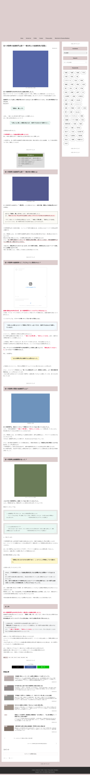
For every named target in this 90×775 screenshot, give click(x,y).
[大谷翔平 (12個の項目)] (67, 96)
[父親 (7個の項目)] (70, 112)
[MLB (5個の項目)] (66, 143)
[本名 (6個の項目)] (82, 120)
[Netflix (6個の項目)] (67, 116)
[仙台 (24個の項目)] (75, 80)
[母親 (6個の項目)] (81, 116)
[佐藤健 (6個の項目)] (67, 120)
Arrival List (37, 771)
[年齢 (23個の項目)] (81, 80)
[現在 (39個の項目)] (71, 76)
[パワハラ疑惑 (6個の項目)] (74, 120)
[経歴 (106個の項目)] (71, 72)
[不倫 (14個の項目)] (81, 88)
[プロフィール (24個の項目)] (68, 80)
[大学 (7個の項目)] (78, 108)
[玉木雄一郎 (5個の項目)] (80, 131)
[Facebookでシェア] (30, 667)
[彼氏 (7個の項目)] (66, 108)
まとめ (20, 166)
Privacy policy (51, 771)
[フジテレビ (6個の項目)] (74, 116)
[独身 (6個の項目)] (80, 124)
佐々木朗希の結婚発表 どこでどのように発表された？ (31, 160)
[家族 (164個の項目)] (66, 72)
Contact (45, 771)
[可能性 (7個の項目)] (72, 108)
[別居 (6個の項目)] (74, 124)
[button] (86, 62)
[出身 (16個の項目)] (83, 84)
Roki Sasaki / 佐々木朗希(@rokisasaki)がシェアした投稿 (30, 306)
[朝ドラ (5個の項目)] (67, 131)
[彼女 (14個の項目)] (66, 92)
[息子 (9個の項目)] (66, 100)
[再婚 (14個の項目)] (71, 92)
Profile (42, 771)
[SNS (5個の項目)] (72, 131)
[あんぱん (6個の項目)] (77, 112)
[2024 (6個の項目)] (66, 127)
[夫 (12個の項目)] (83, 92)
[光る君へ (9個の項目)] (78, 100)
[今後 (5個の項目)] (66, 135)
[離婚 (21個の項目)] (66, 84)
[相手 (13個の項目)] (77, 92)
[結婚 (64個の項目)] (77, 72)
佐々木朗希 (11, 657)
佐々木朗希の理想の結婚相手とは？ (27, 162)
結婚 (19, 657)
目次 (28, 155)
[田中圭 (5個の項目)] (78, 127)
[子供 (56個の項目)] (83, 72)
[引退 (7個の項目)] (84, 108)
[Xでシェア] (19, 667)
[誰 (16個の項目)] (66, 88)
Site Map (56, 771)
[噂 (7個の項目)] (66, 112)
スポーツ (6, 657)
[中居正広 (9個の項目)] (80, 96)
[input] (75, 62)
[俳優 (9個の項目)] (71, 100)
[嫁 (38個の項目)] (77, 76)
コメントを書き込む (30, 755)
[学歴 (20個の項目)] (71, 84)
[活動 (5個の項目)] (72, 127)
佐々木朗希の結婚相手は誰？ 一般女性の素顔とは (30, 158)
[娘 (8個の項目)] (71, 104)
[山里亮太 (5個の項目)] (72, 135)
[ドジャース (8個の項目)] (78, 104)
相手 (15, 657)
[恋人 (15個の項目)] (70, 88)
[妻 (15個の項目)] (76, 88)
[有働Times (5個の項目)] (80, 139)
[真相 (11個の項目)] (73, 96)
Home (33, 771)
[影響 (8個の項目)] (66, 104)
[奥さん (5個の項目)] (67, 139)
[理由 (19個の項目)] (77, 84)
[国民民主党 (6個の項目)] (67, 124)
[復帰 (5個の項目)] (72, 139)
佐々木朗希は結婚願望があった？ (26, 164)
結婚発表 (23, 657)
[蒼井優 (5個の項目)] (80, 135)
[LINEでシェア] (41, 667)
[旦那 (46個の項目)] (66, 76)
